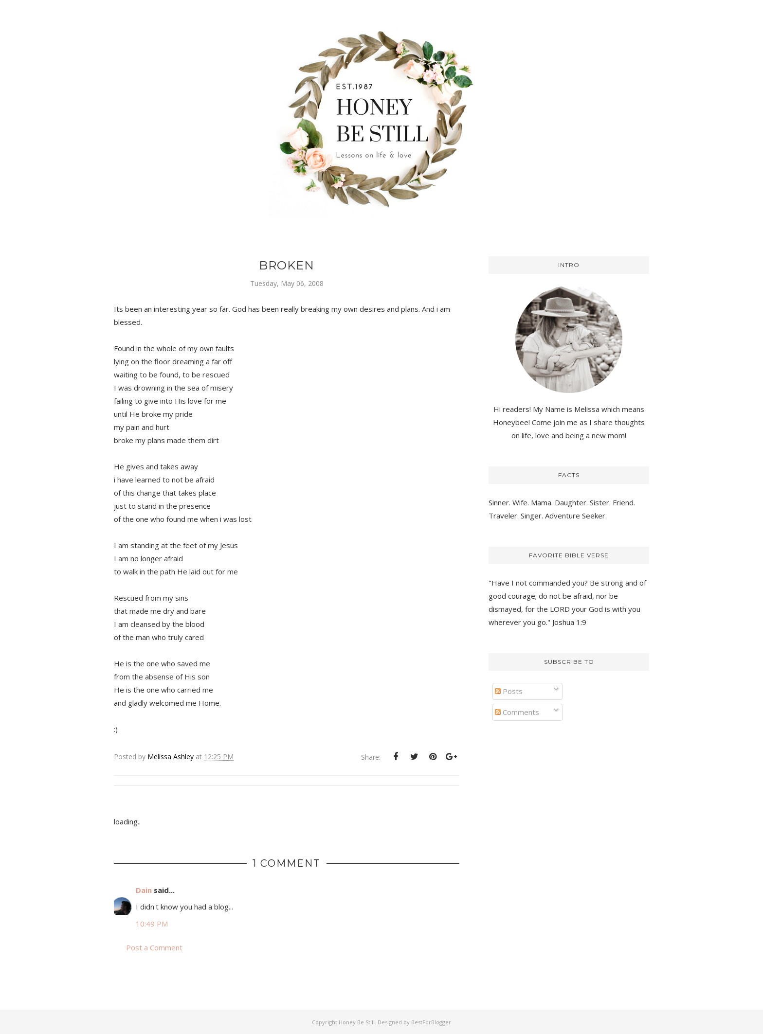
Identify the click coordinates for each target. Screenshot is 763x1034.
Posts (509, 691)
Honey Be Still (357, 1022)
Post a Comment (154, 947)
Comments (517, 712)
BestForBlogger (431, 1022)
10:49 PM (152, 923)
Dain (144, 890)
